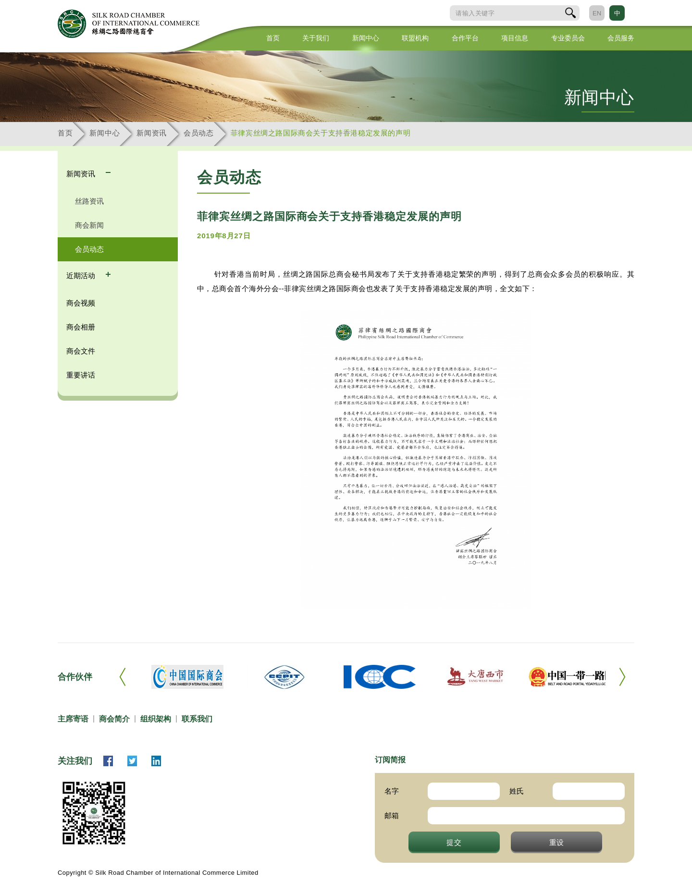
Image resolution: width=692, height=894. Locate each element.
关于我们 (315, 38)
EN (597, 13)
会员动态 (199, 133)
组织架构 (155, 719)
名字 (391, 791)
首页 (273, 38)
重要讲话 (80, 375)
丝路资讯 (89, 201)
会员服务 (620, 38)
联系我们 (197, 719)
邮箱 (391, 815)
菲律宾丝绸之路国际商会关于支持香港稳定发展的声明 (320, 133)
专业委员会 (568, 38)
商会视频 (80, 303)
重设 (557, 842)
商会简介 (114, 719)
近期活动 (81, 275)
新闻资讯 (151, 133)
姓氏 (516, 791)
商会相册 (80, 327)
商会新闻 (89, 225)
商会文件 (80, 351)
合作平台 (465, 38)
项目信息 (514, 38)
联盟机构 (415, 38)
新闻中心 (365, 38)
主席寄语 (73, 719)
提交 (454, 842)
